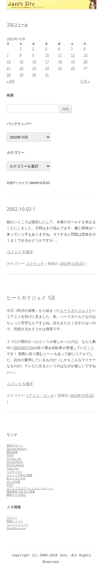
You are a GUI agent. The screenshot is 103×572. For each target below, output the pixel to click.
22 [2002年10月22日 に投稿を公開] (21, 68)
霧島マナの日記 (16, 495)
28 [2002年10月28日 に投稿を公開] (8, 74)
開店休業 (12, 452)
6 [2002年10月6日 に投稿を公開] (84, 48)
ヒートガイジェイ (74, 310)
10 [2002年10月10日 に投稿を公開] (47, 54)
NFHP (10, 455)
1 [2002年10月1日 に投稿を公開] (20, 48)
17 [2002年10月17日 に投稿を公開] (47, 61)
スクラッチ (35, 263)
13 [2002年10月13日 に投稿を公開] (85, 54)
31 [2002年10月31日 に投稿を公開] (47, 74)
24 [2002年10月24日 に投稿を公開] (47, 68)
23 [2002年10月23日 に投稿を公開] (34, 68)
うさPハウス (14, 472)
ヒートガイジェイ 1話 (31, 297)
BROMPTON (24, 347)
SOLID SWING (15, 465)
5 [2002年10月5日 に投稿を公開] (72, 48)
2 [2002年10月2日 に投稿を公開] (33, 48)
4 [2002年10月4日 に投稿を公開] (59, 48)
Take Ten (13, 468)
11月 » (85, 81)
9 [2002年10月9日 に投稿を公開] (33, 54)
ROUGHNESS (15, 462)
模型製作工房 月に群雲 (21, 491)
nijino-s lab (14, 458)
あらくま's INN (16, 478)
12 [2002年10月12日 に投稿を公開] (73, 54)
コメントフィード (18, 524)
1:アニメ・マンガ (40, 395)
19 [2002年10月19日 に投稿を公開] (73, 61)
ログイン (12, 517)
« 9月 (11, 81)
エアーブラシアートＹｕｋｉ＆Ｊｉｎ (30, 488)
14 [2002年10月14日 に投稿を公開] (8, 61)
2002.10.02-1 (21, 209)
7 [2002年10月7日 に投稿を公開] (8, 54)
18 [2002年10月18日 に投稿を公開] (60, 61)
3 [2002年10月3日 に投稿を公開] (46, 48)
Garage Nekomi (17, 449)
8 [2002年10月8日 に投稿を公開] (20, 54)
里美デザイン (15, 445)
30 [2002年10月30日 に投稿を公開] (34, 74)
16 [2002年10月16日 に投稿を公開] (34, 61)
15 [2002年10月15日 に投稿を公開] (21, 61)
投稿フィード (15, 521)
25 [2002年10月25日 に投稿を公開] (60, 68)
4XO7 (10, 485)
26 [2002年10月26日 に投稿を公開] (73, 68)
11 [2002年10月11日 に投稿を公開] (60, 54)
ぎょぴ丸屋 (13, 481)
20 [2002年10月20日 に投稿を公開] (85, 61)
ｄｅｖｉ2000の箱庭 (19, 475)
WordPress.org (16, 528)
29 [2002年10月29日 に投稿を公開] (21, 74)
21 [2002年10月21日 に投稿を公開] (8, 68)
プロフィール (17, 24)
